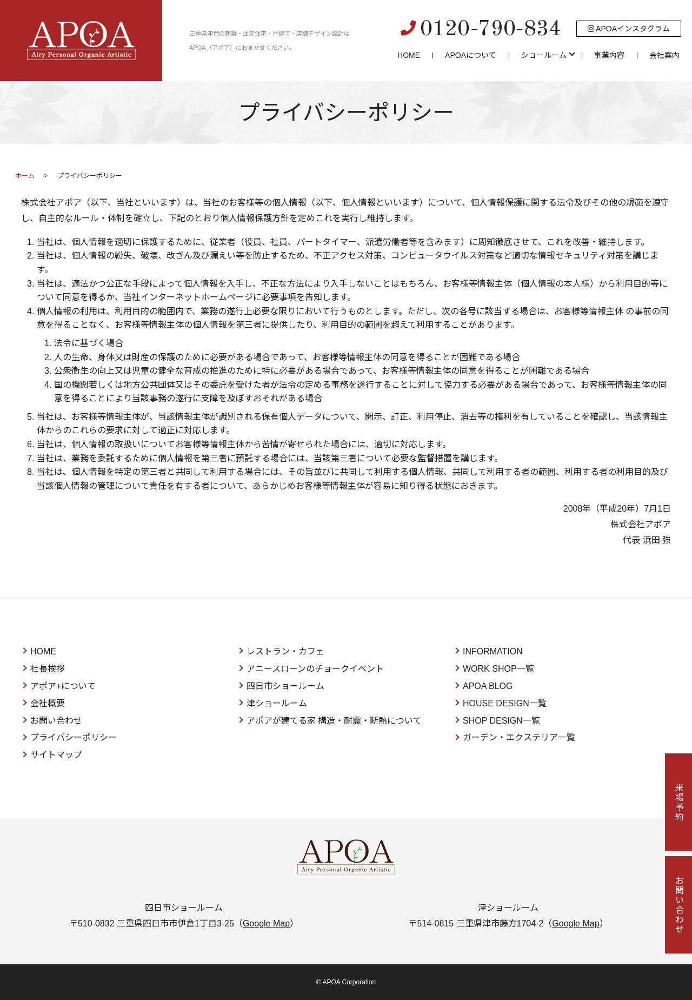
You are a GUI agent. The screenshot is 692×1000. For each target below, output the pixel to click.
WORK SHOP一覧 (498, 668)
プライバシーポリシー (73, 737)
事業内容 (609, 55)
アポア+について (63, 686)
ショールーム (544, 55)
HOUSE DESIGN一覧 (505, 703)
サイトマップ (56, 754)
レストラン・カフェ (285, 651)
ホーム (25, 176)
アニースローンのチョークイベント (315, 668)
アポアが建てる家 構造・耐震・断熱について (334, 720)
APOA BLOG (488, 686)
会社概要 (47, 703)
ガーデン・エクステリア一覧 (519, 737)
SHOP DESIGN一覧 (501, 720)
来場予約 (678, 802)
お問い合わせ (56, 720)
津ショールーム (277, 703)
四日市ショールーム (285, 686)
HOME (408, 55)
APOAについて (470, 55)
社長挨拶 (47, 668)
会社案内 (664, 55)
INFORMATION (493, 651)
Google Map (266, 923)
